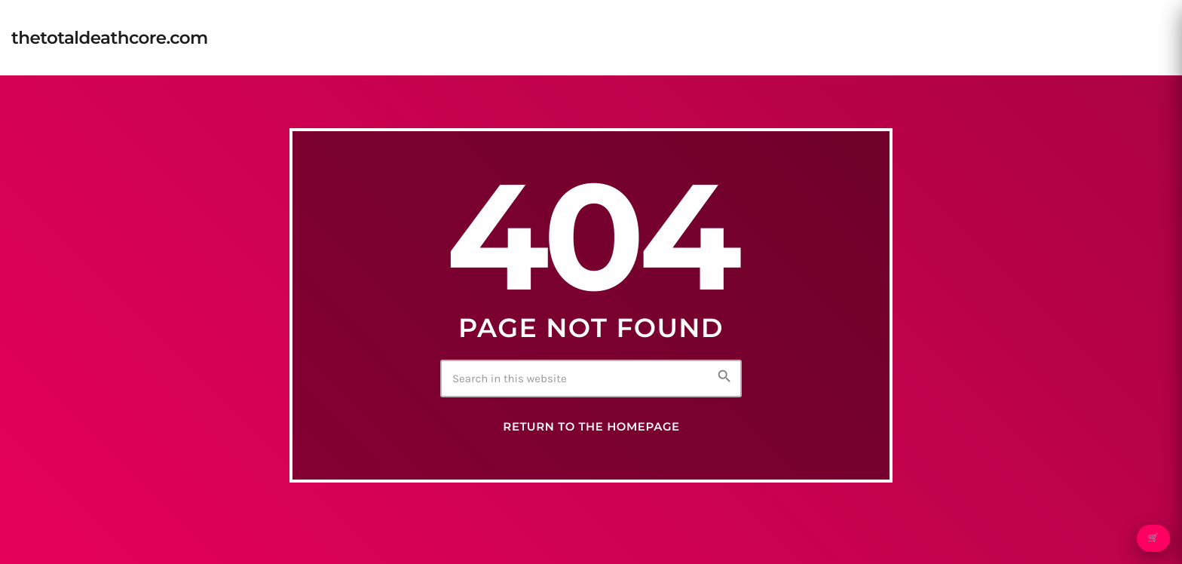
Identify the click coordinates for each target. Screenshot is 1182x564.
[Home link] (109, 37)
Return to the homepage (591, 427)
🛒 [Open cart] (1153, 538)
